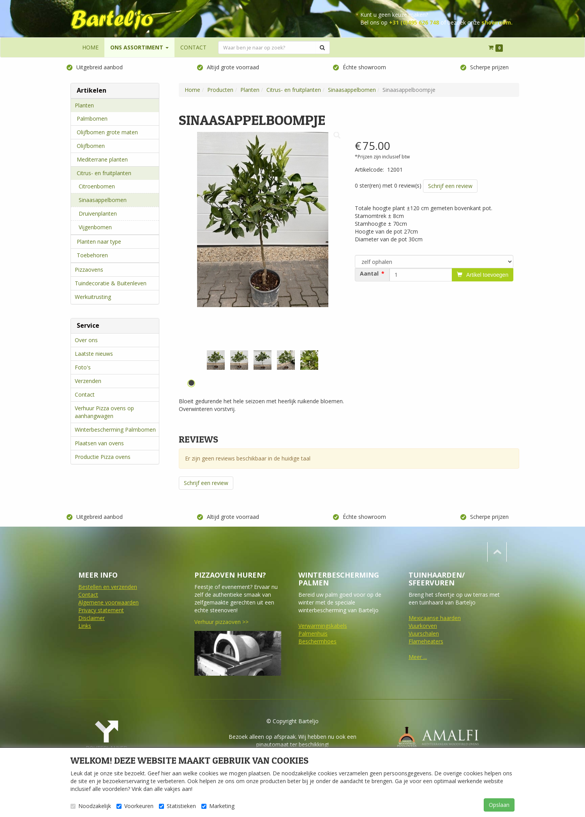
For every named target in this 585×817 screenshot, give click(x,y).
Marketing (217, 806)
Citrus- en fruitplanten (104, 173)
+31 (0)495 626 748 (414, 22)
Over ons (86, 340)
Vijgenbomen (95, 227)
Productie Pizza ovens (102, 456)
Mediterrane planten (102, 159)
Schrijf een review (450, 186)
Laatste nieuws (94, 353)
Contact (85, 394)
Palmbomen (92, 118)
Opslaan (499, 804)
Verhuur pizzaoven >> (221, 621)
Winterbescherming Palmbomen (115, 429)
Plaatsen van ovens (99, 443)
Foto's (83, 367)
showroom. (497, 22)
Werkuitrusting (93, 296)
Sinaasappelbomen (103, 200)
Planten (84, 105)
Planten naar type (99, 241)
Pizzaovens (89, 269)
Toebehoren (92, 255)
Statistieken (177, 806)
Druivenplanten (98, 213)
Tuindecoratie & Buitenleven (110, 283)
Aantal (369, 273)
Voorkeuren (134, 806)
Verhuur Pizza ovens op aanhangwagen (104, 412)
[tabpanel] (216, 360)
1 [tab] (191, 383)
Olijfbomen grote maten (107, 132)
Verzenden (88, 381)
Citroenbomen (97, 186)
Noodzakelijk (90, 806)
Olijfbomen (91, 145)
